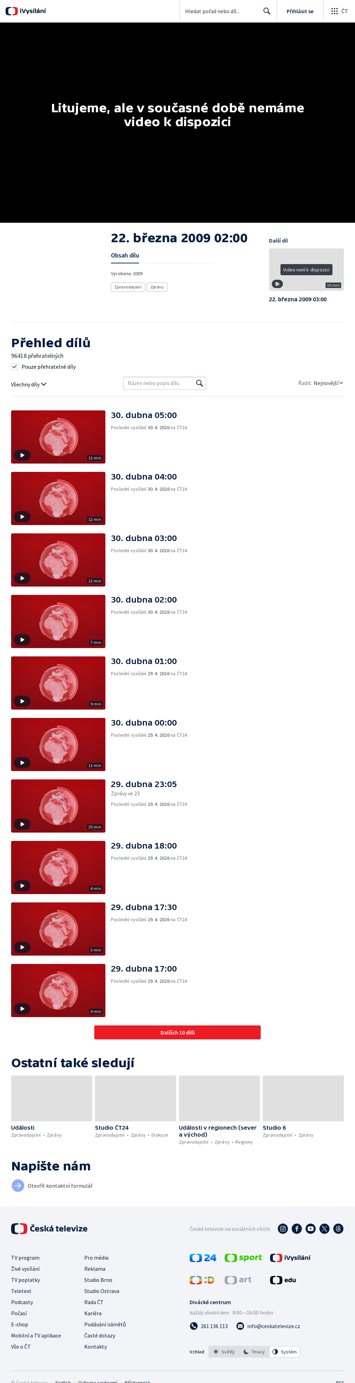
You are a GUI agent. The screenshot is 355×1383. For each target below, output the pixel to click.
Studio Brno (98, 1279)
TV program (25, 1257)
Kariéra (93, 1313)
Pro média (96, 1257)
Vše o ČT (21, 1346)
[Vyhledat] (199, 383)
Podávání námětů (105, 1324)
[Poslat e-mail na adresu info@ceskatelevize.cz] (268, 1326)
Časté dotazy (99, 1335)
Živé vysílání (25, 1268)
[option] (224, 1352)
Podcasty (22, 1302)
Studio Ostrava (101, 1290)
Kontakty (95, 1346)
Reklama (94, 1268)
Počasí (19, 1313)
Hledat (265, 14)
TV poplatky (25, 1279)
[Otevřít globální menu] (339, 11)
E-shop (19, 1324)
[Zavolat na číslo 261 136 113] (209, 1326)
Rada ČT (94, 1302)
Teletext (21, 1290)
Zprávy (156, 286)
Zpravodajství (128, 286)
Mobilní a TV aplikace (36, 1335)
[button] (306, 272)
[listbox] (254, 1352)
